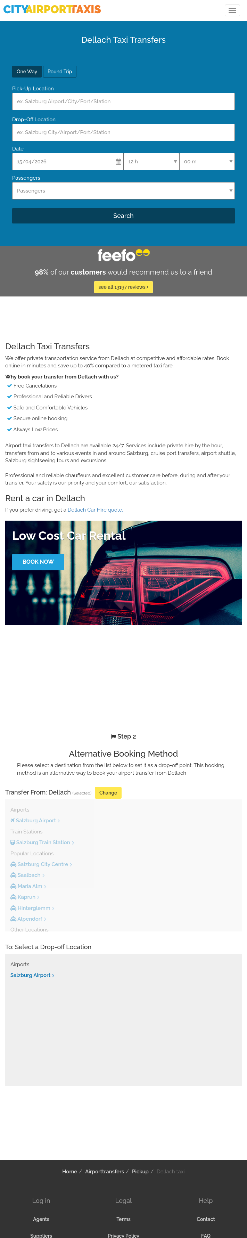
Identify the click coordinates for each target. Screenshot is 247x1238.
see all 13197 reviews (124, 287)
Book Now (38, 562)
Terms (123, 1219)
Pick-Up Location (33, 88)
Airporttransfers (104, 1171)
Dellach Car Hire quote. (95, 510)
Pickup (140, 1171)
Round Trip (60, 71)
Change (108, 793)
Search (123, 215)
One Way (27, 71)
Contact (206, 1219)
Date (18, 149)
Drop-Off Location (34, 119)
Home (69, 1171)
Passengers (26, 178)
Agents (41, 1219)
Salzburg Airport (30, 975)
